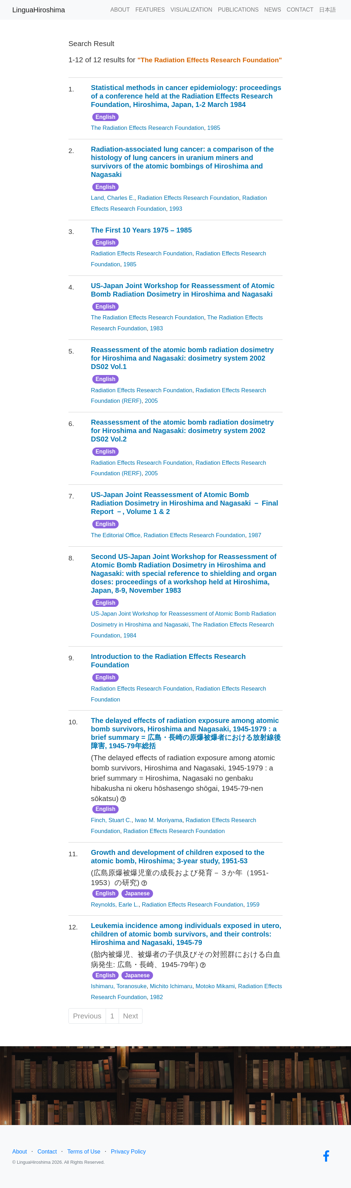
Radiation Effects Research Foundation (188, 198)
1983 (156, 328)
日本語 (327, 10)
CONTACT (300, 10)
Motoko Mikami (215, 986)
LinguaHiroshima (38, 10)
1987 (255, 535)
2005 (151, 401)
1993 (175, 208)
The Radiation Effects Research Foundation (147, 128)
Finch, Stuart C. (111, 820)
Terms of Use (83, 1152)
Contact (47, 1152)
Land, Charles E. (112, 198)
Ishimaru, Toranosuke (119, 986)
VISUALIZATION (191, 10)
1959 (252, 904)
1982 (156, 997)
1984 (129, 635)
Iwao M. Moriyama (159, 820)
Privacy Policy (128, 1152)
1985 (213, 128)
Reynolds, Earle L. (115, 904)
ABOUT (120, 10)
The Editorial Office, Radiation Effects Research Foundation (168, 535)
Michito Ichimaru (171, 986)
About (19, 1152)
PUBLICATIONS (238, 10)
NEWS (272, 10)
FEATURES (150, 10)
